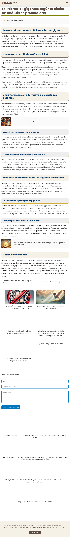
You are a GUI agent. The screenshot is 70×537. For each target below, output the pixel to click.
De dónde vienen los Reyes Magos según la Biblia (17, 282)
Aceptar (35, 532)
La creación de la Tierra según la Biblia (54, 282)
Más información (58, 527)
